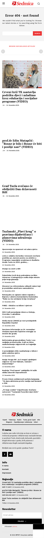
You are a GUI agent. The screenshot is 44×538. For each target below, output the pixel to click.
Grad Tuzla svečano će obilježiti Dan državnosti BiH (19, 189)
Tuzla (4, 503)
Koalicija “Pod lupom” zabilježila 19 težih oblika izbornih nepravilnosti (19, 371)
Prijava (22, 521)
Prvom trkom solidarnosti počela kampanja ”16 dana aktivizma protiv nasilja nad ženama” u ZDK (22, 381)
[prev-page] (3, 51)
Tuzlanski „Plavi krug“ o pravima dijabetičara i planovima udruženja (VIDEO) (19, 236)
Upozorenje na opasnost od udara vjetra (19, 249)
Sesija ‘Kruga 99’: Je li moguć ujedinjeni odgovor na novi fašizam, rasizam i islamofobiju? (19, 362)
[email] (22, 515)
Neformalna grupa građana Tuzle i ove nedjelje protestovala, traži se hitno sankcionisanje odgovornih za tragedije (19, 342)
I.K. (3, 196)
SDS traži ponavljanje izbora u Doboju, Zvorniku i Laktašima (18, 313)
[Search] (37, 33)
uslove (14, 526)
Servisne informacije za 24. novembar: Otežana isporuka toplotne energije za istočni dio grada (19, 331)
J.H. (4, 150)
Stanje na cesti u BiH (11, 269)
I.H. (4, 105)
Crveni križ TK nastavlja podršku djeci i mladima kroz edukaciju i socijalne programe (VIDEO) (19, 96)
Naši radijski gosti (9, 495)
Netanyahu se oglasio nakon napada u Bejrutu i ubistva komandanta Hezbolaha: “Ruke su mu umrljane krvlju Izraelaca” (20, 297)
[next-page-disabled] (41, 51)
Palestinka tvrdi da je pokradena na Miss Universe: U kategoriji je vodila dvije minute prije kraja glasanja (21, 277)
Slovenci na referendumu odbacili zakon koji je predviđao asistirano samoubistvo (21, 287)
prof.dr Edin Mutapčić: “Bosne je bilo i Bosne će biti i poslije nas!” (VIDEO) (22, 144)
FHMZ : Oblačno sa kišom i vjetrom (17, 305)
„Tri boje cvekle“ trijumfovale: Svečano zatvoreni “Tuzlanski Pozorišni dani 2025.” (20, 391)
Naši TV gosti (7, 487)
